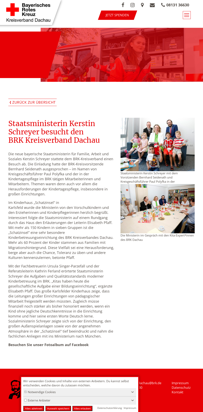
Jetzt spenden (122, 15)
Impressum (180, 383)
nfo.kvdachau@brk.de (145, 383)
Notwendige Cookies (40, 392)
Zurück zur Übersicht (34, 102)
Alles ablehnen (33, 408)
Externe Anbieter (37, 400)
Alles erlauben (82, 408)
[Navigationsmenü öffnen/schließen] (194, 15)
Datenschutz (181, 387)
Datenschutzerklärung (109, 408)
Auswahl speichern (58, 408)
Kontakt (177, 392)
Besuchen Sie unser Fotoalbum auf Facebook (48, 344)
